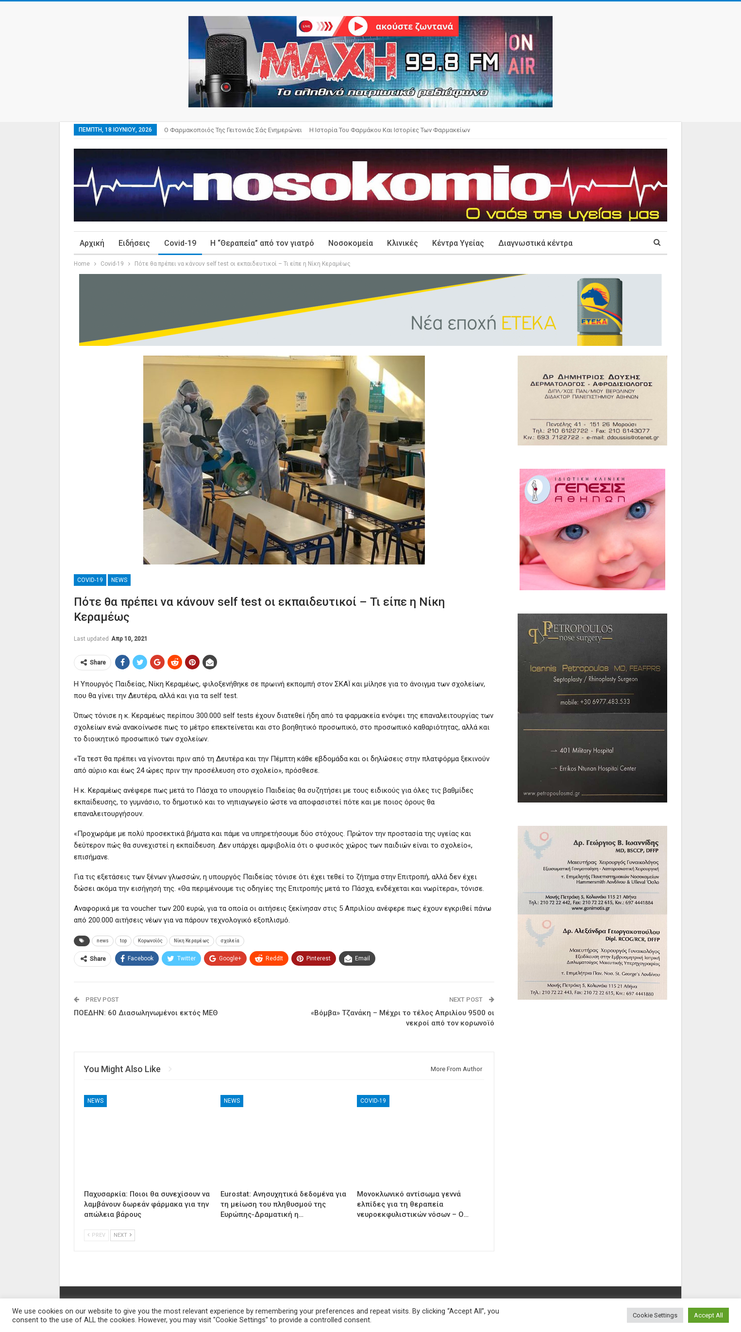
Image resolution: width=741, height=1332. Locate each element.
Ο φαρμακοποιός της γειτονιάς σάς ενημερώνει (233, 130)
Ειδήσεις (134, 243)
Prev (96, 1235)
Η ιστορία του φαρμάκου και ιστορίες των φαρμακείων (389, 130)
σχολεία (229, 940)
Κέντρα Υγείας (458, 243)
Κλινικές (402, 243)
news (103, 940)
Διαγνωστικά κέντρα (535, 243)
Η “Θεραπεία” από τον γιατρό (262, 243)
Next (123, 1235)
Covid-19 (180, 243)
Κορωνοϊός (150, 940)
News (119, 580)
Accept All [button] (708, 1315)
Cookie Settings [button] (655, 1315)
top (123, 940)
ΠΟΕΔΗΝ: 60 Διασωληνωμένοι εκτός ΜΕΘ (146, 1012)
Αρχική (92, 243)
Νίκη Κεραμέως (191, 940)
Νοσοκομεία (350, 243)
